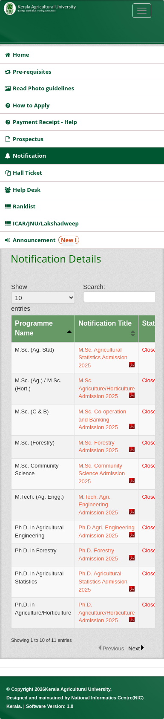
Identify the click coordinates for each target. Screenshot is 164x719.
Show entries (40, 297)
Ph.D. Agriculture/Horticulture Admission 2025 (106, 612)
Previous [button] (113, 648)
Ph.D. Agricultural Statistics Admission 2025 (102, 581)
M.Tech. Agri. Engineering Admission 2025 (98, 505)
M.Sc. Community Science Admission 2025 (101, 473)
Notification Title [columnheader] (105, 323)
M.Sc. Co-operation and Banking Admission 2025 (102, 419)
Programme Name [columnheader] (34, 328)
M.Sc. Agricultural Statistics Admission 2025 (102, 358)
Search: (119, 292)
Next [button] (134, 648)
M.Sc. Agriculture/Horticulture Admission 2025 (106, 388)
